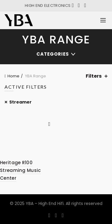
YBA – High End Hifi (45, 203)
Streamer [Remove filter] (20, 102)
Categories (52, 54)
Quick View (49, 124)
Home (13, 76)
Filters (94, 76)
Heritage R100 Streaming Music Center (20, 170)
